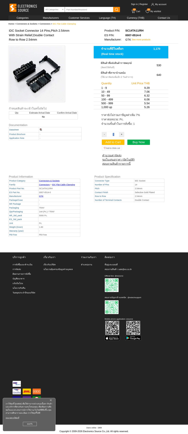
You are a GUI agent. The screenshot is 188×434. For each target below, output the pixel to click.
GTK (41, 196)
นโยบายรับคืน (19, 288)
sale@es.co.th (125, 269)
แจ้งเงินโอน (18, 283)
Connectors (44, 24)
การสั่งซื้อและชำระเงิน (22, 264)
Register (144, 4)
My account (158, 4)
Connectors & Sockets (26, 24)
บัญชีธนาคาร (18, 278)
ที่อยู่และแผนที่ (111, 264)
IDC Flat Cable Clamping (64, 24)
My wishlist (153, 11)
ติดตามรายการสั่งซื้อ (22, 274)
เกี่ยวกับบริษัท (49, 264)
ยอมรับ (30, 424)
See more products (141, 39)
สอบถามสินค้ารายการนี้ (116, 163)
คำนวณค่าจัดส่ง (111, 155)
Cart (135, 11)
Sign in (134, 4)
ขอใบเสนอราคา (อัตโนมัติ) (118, 159)
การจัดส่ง (17, 269)
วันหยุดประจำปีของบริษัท (24, 292)
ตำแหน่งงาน (86, 264)
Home (11, 24)
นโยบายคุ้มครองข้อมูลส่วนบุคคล (58, 269)
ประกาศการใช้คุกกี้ (12, 418)
